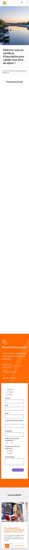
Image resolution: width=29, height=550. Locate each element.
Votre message (9, 457)
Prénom (7, 398)
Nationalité (8, 431)
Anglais (10, 453)
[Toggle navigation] (27, 2)
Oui (7, 442)
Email (6, 413)
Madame (10, 389)
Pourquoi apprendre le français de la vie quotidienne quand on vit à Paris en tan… (14, 530)
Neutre (10, 394)
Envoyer (17, 470)
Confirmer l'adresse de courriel (14, 420)
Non (11, 442)
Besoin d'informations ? (18, 545)
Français (10, 450)
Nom (6, 405)
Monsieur (10, 392)
